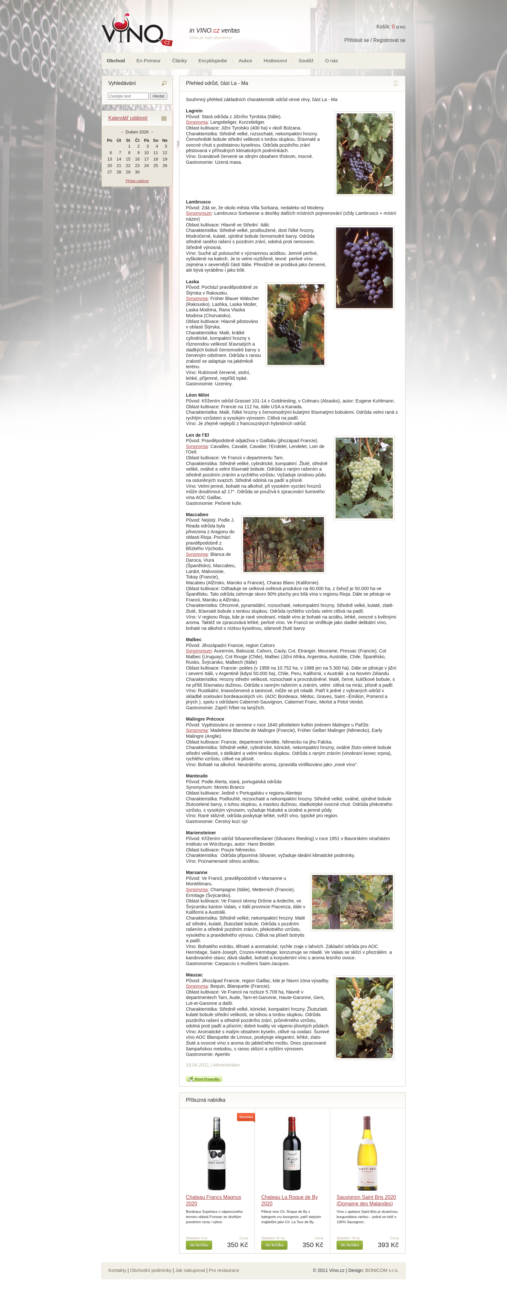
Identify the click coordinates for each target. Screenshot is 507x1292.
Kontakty (117, 1270)
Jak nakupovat (190, 1270)
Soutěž (306, 60)
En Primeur (148, 60)
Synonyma (197, 122)
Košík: (385, 26)
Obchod (116, 60)
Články (179, 60)
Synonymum (198, 213)
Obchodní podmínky (150, 1270)
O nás (331, 60)
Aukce (245, 60)
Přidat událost (136, 181)
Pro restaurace (224, 1270)
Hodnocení (275, 60)
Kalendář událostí (127, 118)
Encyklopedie (213, 60)
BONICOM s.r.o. (382, 1270)
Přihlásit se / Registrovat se (374, 40)
